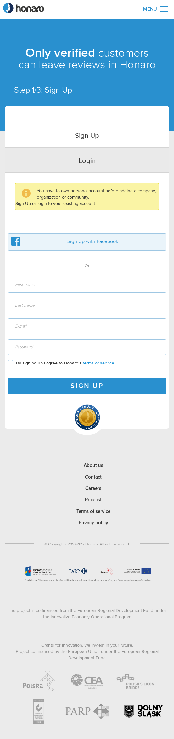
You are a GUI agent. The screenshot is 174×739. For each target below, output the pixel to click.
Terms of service (93, 512)
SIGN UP (86, 386)
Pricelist (93, 500)
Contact (93, 477)
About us (93, 465)
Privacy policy (93, 523)
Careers (93, 489)
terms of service (98, 363)
